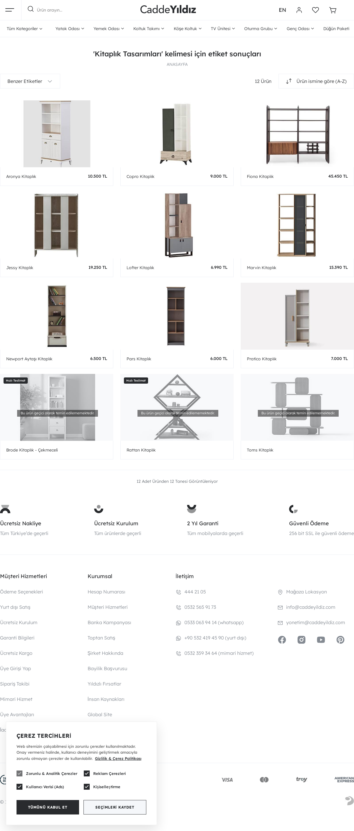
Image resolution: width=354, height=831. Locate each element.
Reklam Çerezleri (105, 773)
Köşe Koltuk (187, 28)
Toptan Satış (101, 638)
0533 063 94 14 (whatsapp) (214, 622)
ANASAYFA (177, 64)
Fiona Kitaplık (260, 176)
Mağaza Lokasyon (306, 592)
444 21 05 (195, 592)
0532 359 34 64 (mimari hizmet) (219, 653)
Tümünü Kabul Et (47, 807)
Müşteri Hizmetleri (108, 607)
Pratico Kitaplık (262, 358)
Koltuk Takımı (148, 28)
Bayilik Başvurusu (107, 668)
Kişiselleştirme (102, 786)
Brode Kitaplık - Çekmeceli (32, 450)
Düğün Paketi (336, 28)
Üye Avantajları (17, 714)
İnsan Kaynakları (106, 699)
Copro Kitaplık (141, 176)
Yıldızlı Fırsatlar (104, 684)
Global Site (100, 714)
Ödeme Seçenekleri (21, 592)
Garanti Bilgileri (17, 638)
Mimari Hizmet (16, 699)
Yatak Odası (69, 28)
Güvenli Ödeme (309, 523)
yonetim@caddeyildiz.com (315, 622)
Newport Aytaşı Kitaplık (29, 358)
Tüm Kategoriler (24, 28)
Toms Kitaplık (260, 450)
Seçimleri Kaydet (114, 807)
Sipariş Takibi (15, 684)
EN (282, 9)
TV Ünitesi (223, 28)
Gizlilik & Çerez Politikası (118, 758)
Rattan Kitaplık (141, 450)
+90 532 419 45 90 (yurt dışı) (215, 638)
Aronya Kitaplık (21, 176)
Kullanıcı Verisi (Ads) (40, 786)
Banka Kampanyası (109, 622)
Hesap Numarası (106, 592)
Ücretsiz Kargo (16, 653)
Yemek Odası (109, 28)
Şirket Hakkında (106, 653)
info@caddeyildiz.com (310, 607)
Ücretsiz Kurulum (116, 523)
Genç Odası (300, 28)
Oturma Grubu (260, 28)
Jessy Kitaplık (19, 267)
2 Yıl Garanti (202, 523)
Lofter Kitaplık (140, 267)
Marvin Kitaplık (261, 267)
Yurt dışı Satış (15, 607)
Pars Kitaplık (139, 358)
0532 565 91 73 (200, 607)
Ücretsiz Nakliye (20, 523)
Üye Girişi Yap (15, 668)
